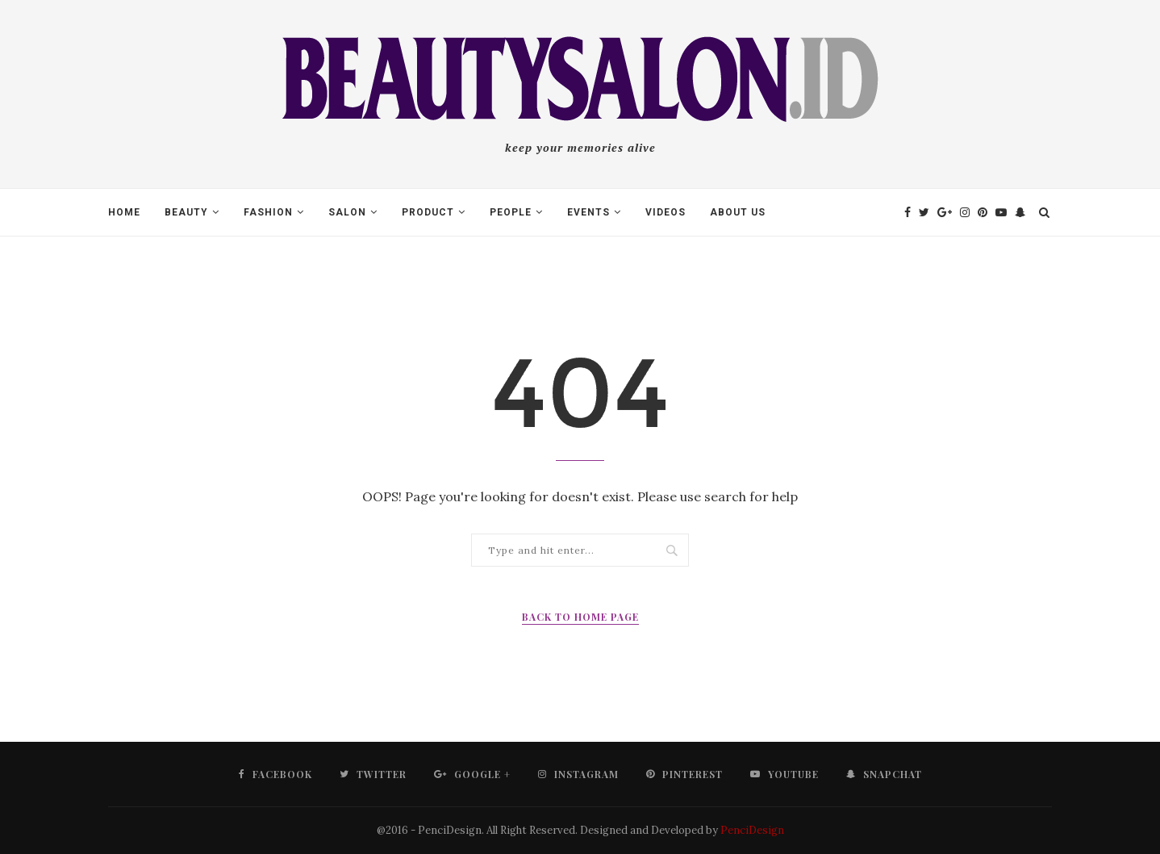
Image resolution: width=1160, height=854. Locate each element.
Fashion (268, 212)
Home (124, 212)
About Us (738, 212)
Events (588, 212)
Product (428, 212)
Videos (665, 212)
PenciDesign (752, 830)
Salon (347, 212)
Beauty (186, 212)
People (511, 212)
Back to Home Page (580, 616)
